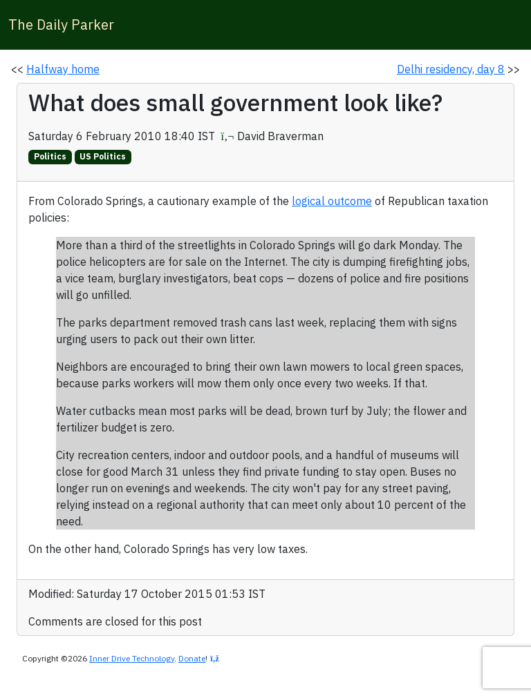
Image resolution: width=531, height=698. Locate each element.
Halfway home (63, 69)
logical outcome (332, 201)
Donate (191, 658)
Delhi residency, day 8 (451, 69)
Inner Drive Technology (131, 658)
